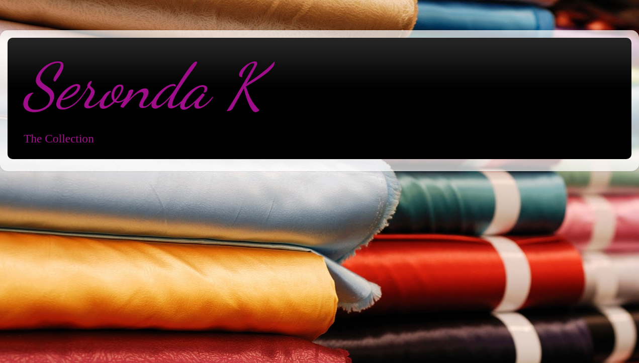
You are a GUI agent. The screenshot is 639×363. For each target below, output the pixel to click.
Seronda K (143, 86)
